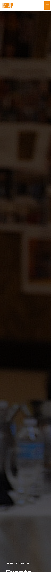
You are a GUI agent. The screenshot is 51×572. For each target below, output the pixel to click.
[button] (47, 5)
